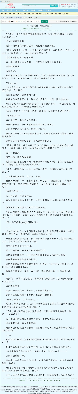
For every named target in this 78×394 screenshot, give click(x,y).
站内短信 (73, 4)
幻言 (48, 13)
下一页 (42, 28)
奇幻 (6, 13)
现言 (44, 13)
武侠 (10, 13)
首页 (3, 10)
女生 (63, 13)
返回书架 (57, 380)
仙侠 (52, 13)
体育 (36, 13)
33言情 (10, 4)
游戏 (29, 13)
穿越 (59, 13)
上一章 (31, 28)
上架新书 (25, 10)
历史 (17, 13)
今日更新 (17, 10)
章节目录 (36, 28)
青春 (56, 13)
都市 (14, 13)
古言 (40, 13)
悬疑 (25, 13)
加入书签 (47, 28)
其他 (67, 13)
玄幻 (2, 13)
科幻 (33, 13)
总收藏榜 (40, 10)
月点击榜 (33, 10)
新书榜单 (48, 10)
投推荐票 (25, 28)
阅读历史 (9, 10)
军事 (21, 13)
